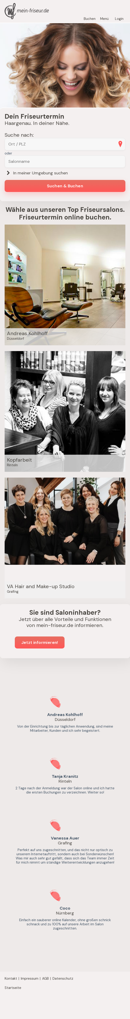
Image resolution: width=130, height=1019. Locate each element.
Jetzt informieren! (39, 642)
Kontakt (11, 978)
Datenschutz (63, 978)
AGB (45, 978)
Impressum (29, 978)
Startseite (13, 987)
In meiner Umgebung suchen (36, 173)
